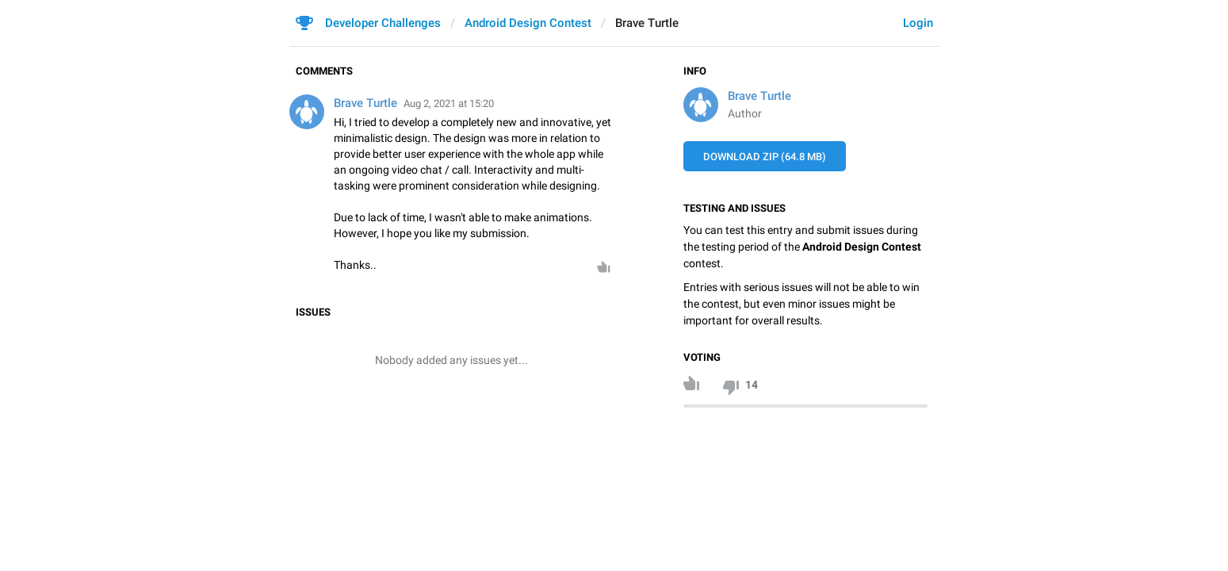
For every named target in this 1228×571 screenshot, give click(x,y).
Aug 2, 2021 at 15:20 (449, 103)
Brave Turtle (759, 96)
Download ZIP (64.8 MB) (764, 157)
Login (918, 23)
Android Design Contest (528, 23)
